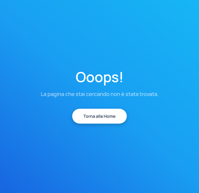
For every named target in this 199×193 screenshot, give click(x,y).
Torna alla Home (99, 116)
